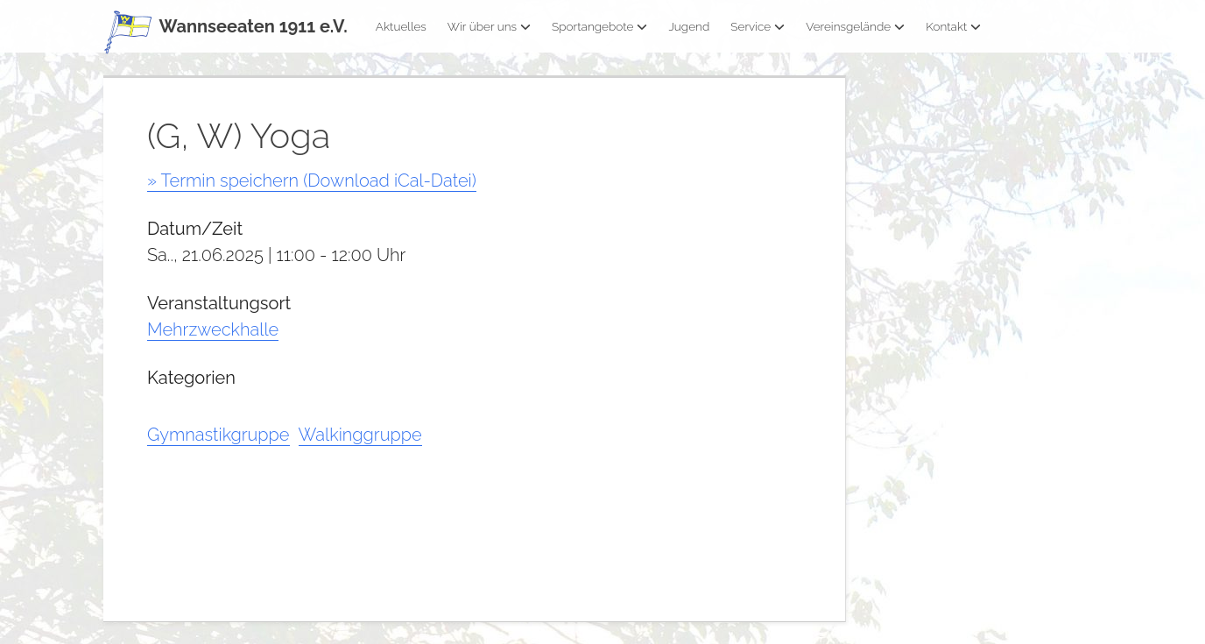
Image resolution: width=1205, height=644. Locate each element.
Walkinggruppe (360, 434)
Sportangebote (599, 26)
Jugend (688, 26)
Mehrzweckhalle (212, 329)
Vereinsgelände (855, 26)
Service (757, 26)
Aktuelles (401, 26)
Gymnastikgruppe (218, 434)
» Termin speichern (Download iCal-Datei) (311, 180)
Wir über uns (489, 26)
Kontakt (953, 26)
